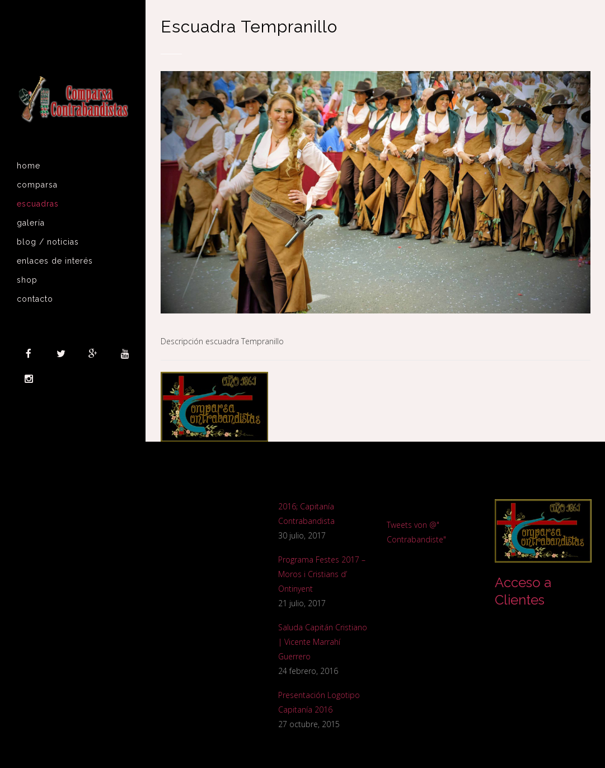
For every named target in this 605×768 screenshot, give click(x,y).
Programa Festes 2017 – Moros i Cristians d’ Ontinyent (321, 574)
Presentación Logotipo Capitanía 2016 (319, 702)
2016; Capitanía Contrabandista (306, 513)
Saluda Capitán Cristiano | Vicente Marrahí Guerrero (322, 642)
